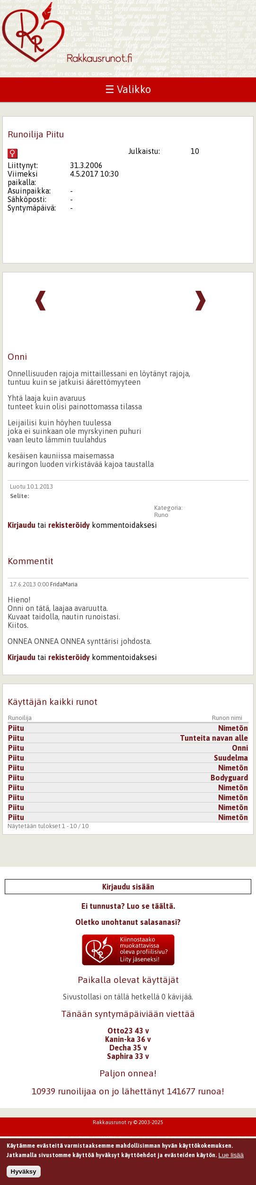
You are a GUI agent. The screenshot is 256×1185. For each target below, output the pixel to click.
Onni (240, 748)
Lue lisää (231, 1157)
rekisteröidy (69, 525)
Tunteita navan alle (214, 738)
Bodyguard (229, 777)
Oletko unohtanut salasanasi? (128, 922)
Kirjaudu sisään (128, 886)
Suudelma (231, 757)
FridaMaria (64, 584)
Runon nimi (227, 717)
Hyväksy (23, 1174)
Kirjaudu (21, 525)
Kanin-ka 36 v (128, 1039)
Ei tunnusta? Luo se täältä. (128, 906)
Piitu (16, 728)
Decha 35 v (128, 1047)
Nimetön (233, 728)
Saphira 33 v (128, 1056)
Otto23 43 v (128, 1030)
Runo (161, 514)
